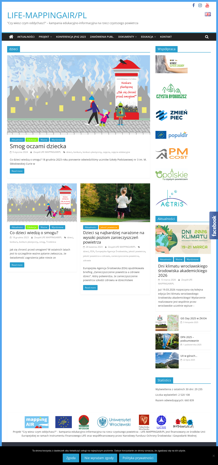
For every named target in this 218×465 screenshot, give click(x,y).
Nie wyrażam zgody (99, 458)
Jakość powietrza (109, 227)
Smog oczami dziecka (38, 146)
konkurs (77, 151)
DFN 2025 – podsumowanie (189, 338)
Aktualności (25, 36)
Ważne (44, 139)
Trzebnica (51, 241)
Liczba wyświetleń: (166, 394)
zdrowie (87, 260)
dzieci (69, 151)
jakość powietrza (137, 251)
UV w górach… (188, 356)
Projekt (44, 36)
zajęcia (106, 151)
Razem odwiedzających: (170, 400)
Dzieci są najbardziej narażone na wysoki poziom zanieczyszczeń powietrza (113, 237)
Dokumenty (126, 36)
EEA (92, 251)
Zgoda (71, 458)
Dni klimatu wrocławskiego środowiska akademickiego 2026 (182, 270)
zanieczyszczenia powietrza (125, 256)
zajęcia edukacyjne (120, 151)
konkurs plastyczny (92, 151)
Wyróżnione (57, 139)
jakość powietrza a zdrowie (96, 256)
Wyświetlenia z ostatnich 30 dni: (175, 389)
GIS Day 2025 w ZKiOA (193, 318)
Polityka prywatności (138, 458)
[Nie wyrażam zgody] (213, 456)
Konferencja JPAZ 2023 (71, 36)
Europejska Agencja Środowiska (111, 251)
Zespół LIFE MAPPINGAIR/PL (47, 151)
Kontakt (166, 36)
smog (42, 241)
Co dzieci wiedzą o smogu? (34, 232)
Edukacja (147, 36)
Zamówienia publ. (102, 36)
